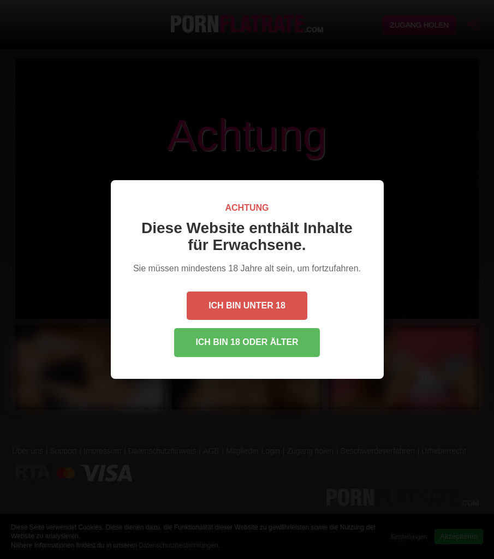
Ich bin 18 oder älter (247, 342)
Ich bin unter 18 (247, 305)
